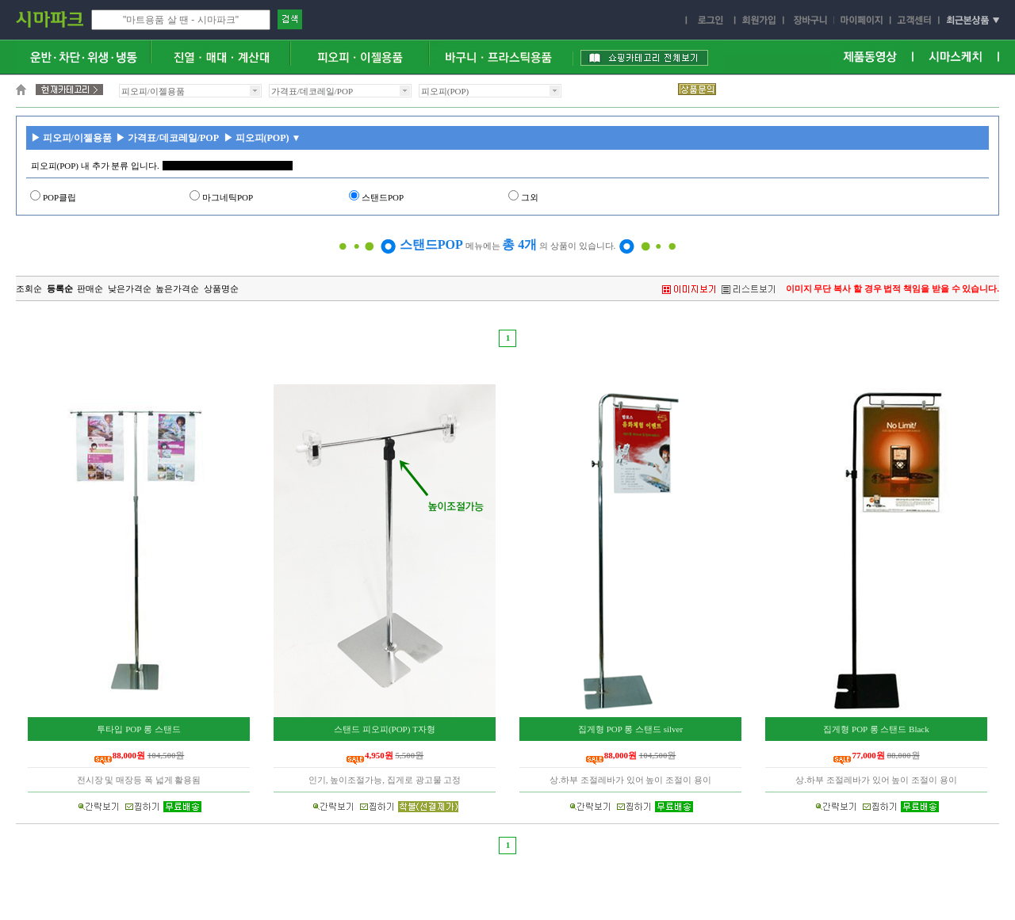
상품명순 (221, 288)
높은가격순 (177, 288)
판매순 (90, 288)
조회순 (29, 288)
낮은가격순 (129, 288)
